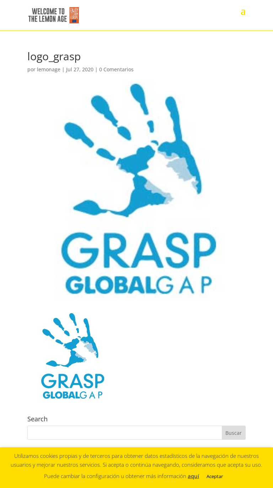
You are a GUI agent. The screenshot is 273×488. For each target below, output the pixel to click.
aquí (193, 475)
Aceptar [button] (215, 476)
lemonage (48, 69)
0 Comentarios (116, 69)
